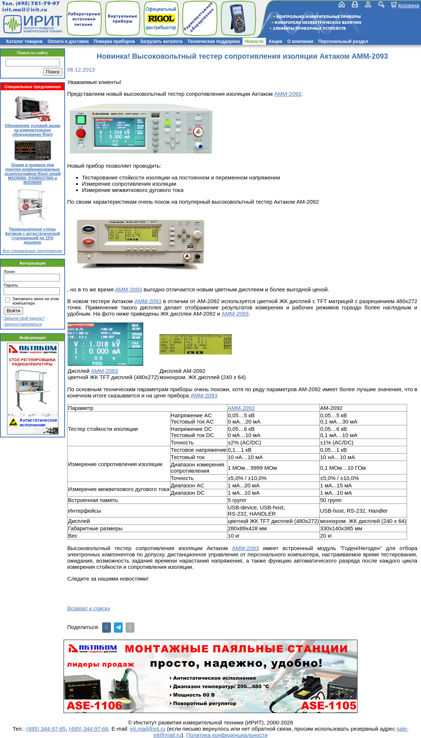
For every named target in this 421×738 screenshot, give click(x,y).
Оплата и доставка (68, 41)
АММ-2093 (287, 94)
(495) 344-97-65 (46, 729)
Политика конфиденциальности (226, 735)
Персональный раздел (343, 41)
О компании (300, 41)
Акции (275, 41)
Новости (254, 41)
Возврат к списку (88, 608)
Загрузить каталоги (161, 41)
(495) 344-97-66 (88, 729)
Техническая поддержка (214, 41)
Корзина (408, 5)
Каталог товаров (24, 41)
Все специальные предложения (32, 250)
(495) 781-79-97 (38, 3)
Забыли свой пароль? (24, 318)
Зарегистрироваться (23, 324)
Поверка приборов (114, 41)
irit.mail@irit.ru (24, 9)
